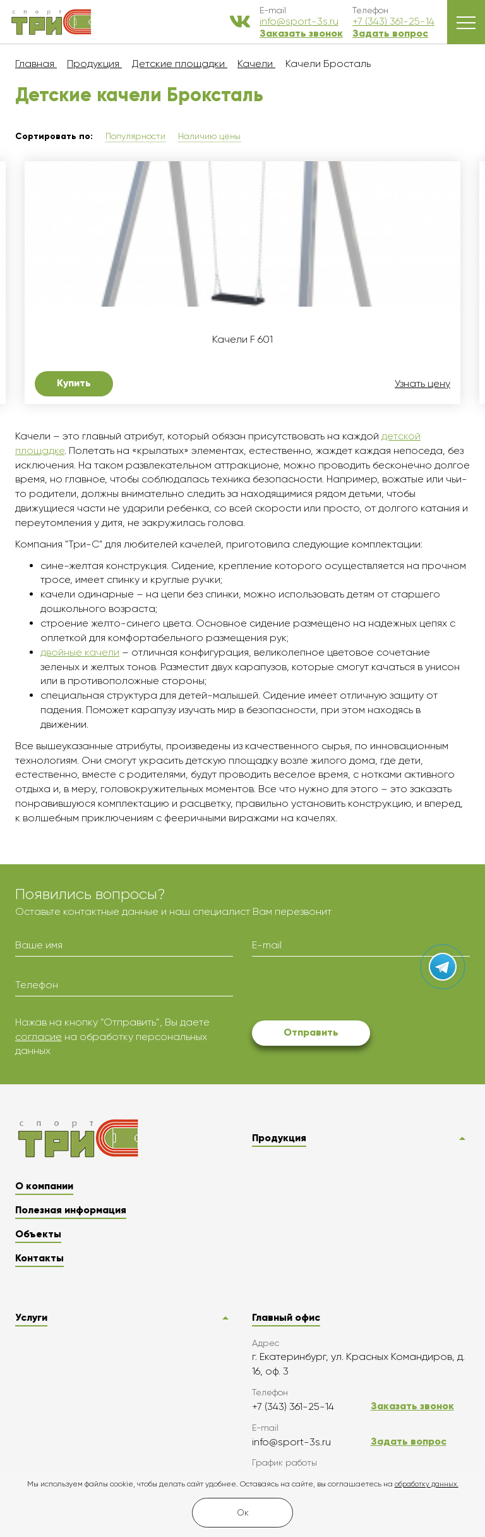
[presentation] (348, 990)
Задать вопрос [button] (390, 33)
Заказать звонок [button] (301, 33)
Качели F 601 (242, 339)
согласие (38, 1037)
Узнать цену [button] (422, 383)
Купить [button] (74, 383)
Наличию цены (209, 136)
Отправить (311, 1032)
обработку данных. (426, 1484)
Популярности (135, 136)
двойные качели (79, 652)
